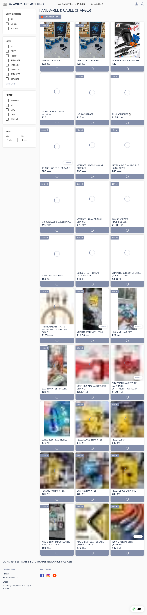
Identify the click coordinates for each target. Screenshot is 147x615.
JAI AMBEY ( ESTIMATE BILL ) (26, 4)
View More (10, 84)
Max (22, 136)
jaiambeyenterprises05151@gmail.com (17, 587)
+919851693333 (10, 577)
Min (7, 136)
